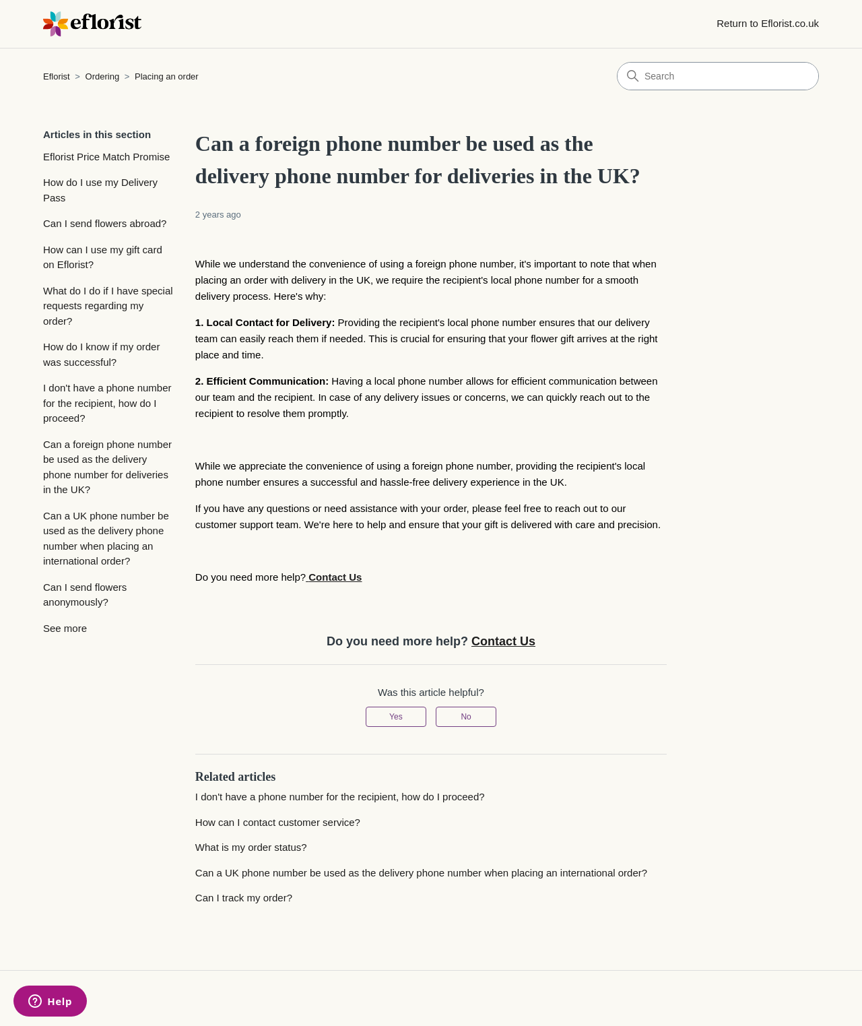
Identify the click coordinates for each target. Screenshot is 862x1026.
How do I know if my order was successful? (101, 354)
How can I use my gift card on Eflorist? (102, 257)
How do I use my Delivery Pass (100, 190)
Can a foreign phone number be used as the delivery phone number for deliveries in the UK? (107, 467)
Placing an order (167, 76)
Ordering (103, 76)
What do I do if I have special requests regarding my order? (108, 306)
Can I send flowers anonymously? (85, 594)
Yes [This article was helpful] (396, 717)
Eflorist (56, 76)
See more (65, 628)
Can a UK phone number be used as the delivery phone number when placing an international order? (106, 538)
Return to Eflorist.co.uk (768, 23)
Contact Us (503, 641)
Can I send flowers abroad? (104, 223)
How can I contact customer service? (277, 822)
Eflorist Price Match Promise (106, 156)
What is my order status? (251, 847)
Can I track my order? (243, 897)
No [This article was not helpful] (466, 717)
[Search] (718, 76)
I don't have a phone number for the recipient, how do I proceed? (107, 403)
